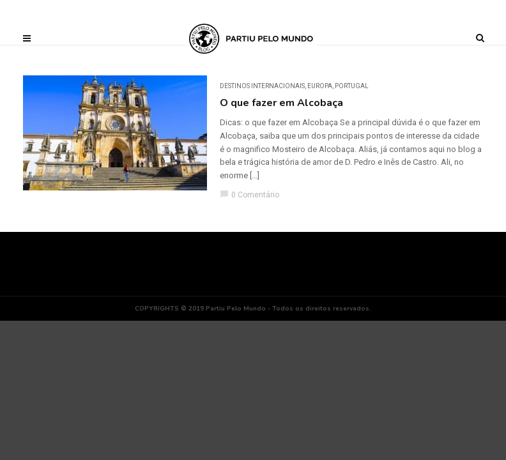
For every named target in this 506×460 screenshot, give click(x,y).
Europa (319, 85)
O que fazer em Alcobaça (281, 102)
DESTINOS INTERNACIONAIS (262, 85)
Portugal (352, 85)
